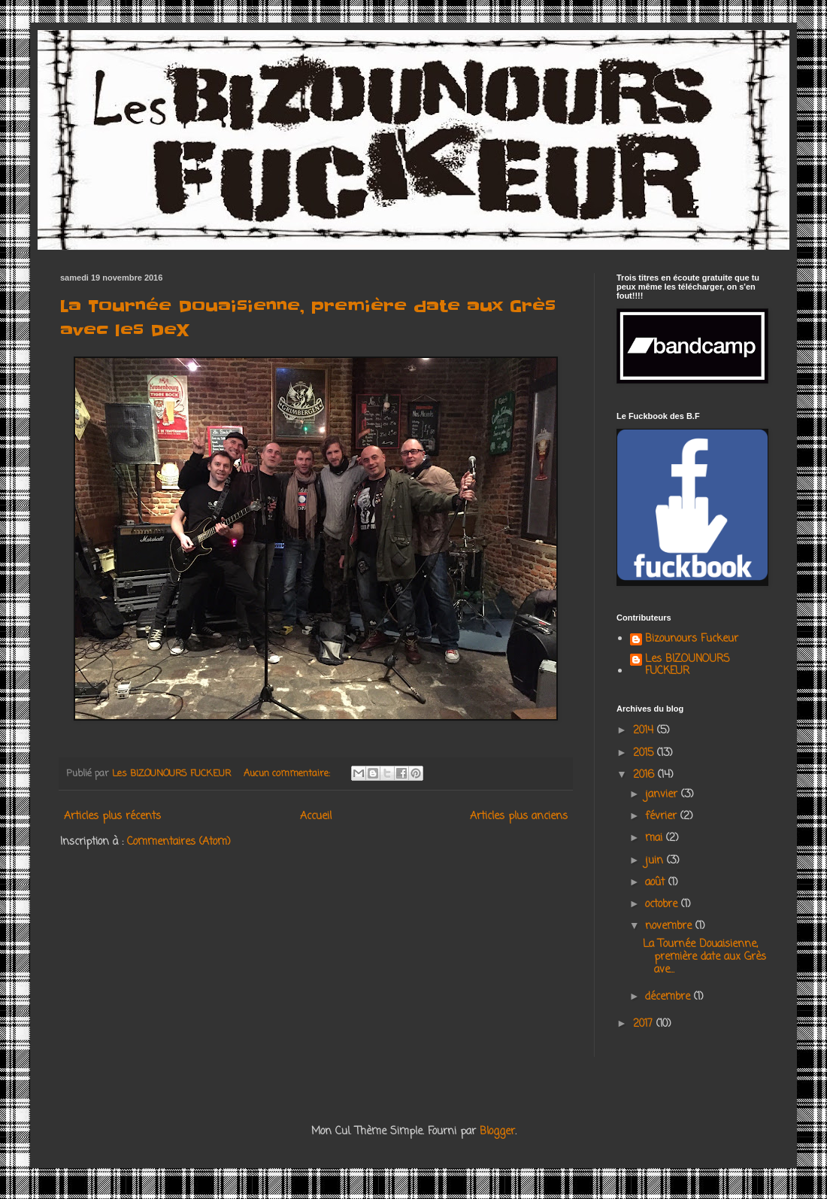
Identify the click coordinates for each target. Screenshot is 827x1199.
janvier (663, 795)
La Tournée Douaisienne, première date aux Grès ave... (704, 957)
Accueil (316, 816)
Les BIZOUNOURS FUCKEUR (687, 666)
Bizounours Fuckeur (691, 640)
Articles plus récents (112, 816)
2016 (645, 775)
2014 (645, 731)
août (656, 883)
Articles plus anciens (519, 816)
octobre (663, 904)
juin (656, 861)
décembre (669, 997)
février (662, 816)
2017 (644, 1024)
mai (655, 838)
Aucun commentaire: (288, 773)
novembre (670, 926)
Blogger (497, 1132)
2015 (645, 753)
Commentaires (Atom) (179, 842)
